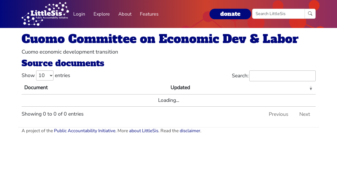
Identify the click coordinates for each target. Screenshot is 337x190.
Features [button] (149, 14)
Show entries (46, 75)
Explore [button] (102, 14)
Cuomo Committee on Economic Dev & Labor (160, 39)
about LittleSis (143, 131)
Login (79, 14)
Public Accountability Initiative (84, 131)
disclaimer (190, 131)
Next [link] (304, 114)
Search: (274, 75)
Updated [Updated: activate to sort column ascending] (180, 87)
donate (230, 14)
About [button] (124, 14)
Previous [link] (278, 114)
